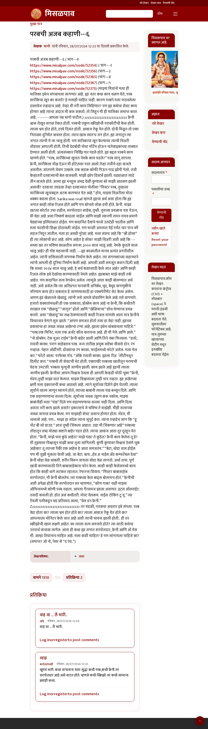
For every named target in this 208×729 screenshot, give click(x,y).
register (61, 640)
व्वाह (43, 658)
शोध (159, 14)
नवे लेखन (144, 3)
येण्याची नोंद (168, 3)
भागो (47, 46)
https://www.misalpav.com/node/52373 (62, 88)
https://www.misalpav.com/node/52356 (63, 71)
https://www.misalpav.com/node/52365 (63, 77)
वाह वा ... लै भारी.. (53, 615)
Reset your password (160, 242)
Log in (45, 640)
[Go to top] (200, 721)
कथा (81, 556)
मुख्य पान (36, 24)
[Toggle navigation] (175, 14)
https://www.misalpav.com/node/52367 (63, 83)
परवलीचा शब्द (160, 189)
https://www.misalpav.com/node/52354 (63, 65)
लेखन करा (156, 3)
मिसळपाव (52, 14)
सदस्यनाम (158, 173)
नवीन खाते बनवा (158, 231)
